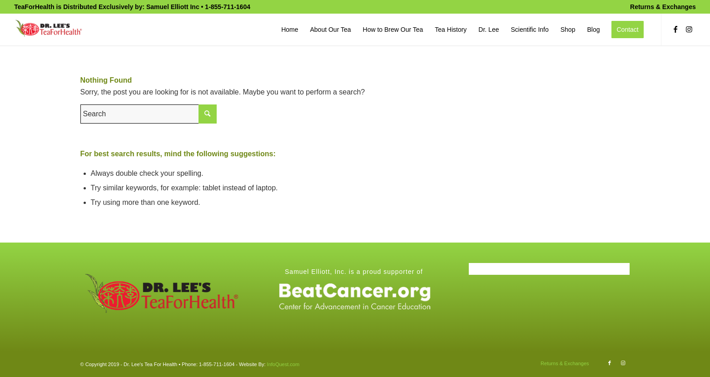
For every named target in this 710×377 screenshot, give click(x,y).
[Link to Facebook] (675, 29)
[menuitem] (661, 7)
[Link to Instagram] (689, 29)
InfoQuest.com (283, 364)
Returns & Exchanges (663, 6)
